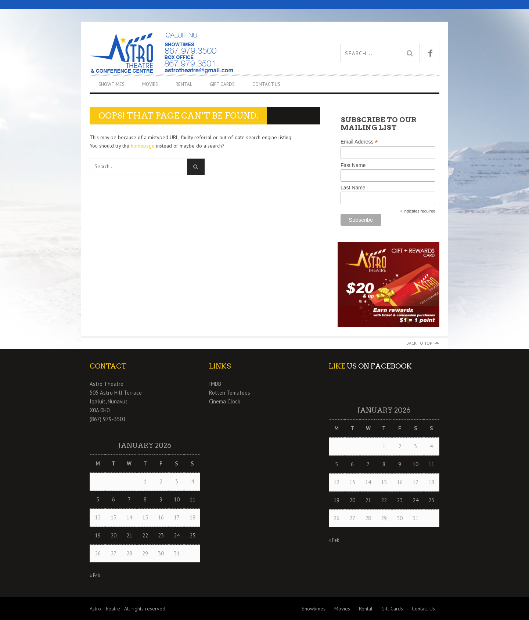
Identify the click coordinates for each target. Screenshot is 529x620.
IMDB (215, 383)
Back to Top (419, 343)
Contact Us (266, 84)
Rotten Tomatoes (229, 392)
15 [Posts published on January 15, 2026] (145, 517)
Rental (184, 84)
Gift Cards (222, 84)
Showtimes (111, 84)
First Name (353, 165)
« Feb (95, 575)
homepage (143, 145)
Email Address (359, 141)
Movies (150, 84)
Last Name (353, 188)
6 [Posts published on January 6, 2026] (113, 499)
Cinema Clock (224, 401)
